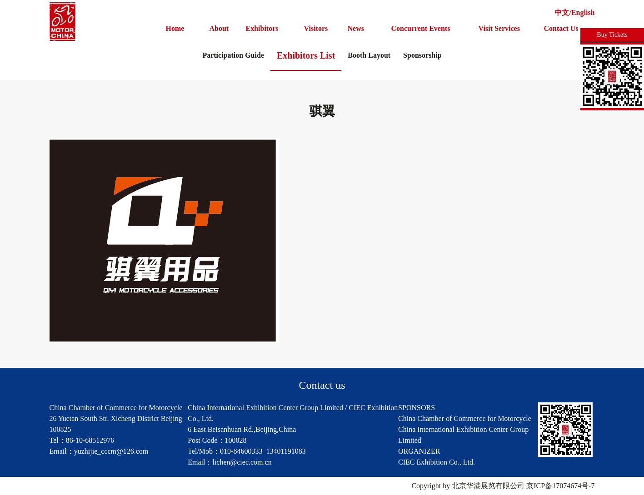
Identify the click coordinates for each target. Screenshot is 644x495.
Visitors (316, 28)
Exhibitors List (306, 55)
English (583, 12)
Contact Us (561, 28)
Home (175, 28)
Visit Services (499, 28)
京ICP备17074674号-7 (560, 486)
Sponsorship (422, 55)
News (356, 28)
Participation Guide (233, 55)
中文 (561, 12)
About (219, 28)
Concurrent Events (420, 28)
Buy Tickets (612, 34)
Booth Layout (369, 55)
